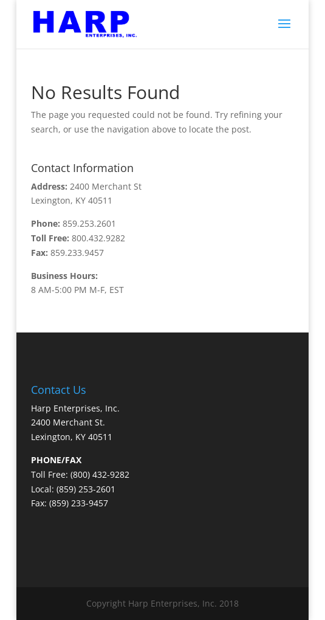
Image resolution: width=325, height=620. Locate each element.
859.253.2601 (89, 223)
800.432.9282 (98, 238)
